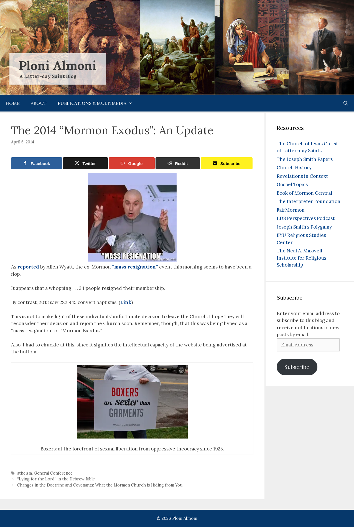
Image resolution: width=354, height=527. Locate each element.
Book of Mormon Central (304, 193)
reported (28, 267)
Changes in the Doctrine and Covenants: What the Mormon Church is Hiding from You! (100, 485)
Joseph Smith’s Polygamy (304, 227)
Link (125, 302)
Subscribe (296, 367)
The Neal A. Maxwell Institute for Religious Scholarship (301, 258)
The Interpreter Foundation (308, 201)
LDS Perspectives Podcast (306, 218)
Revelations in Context (302, 176)
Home (13, 103)
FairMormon (291, 210)
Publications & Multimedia (98, 103)
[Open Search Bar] (345, 103)
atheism (24, 473)
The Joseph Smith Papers (305, 159)
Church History (294, 167)
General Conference (53, 473)
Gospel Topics (292, 184)
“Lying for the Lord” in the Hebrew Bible (56, 479)
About (39, 103)
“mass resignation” (135, 267)
